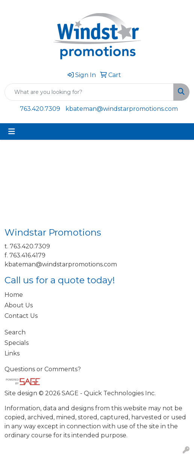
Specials (17, 342)
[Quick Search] (89, 92)
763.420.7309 (40, 108)
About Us (19, 305)
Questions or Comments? (43, 369)
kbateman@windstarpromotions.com (121, 108)
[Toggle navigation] (12, 131)
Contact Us (21, 315)
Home (14, 294)
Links (12, 353)
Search (15, 332)
